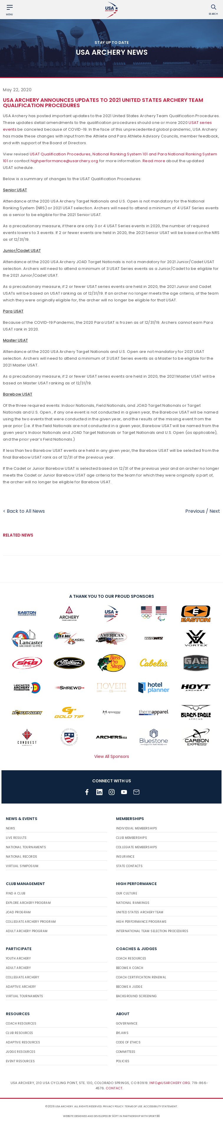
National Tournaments (26, 847)
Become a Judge (129, 987)
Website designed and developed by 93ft (91, 1116)
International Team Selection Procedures (152, 931)
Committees (126, 1052)
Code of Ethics (128, 1042)
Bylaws (122, 1033)
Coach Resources (131, 958)
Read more (154, 161)
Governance (127, 1023)
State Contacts (129, 866)
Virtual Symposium (22, 866)
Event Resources (20, 1061)
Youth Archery (18, 958)
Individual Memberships (136, 828)
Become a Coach (129, 968)
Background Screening (136, 996)
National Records (21, 856)
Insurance (125, 856)
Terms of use (133, 1106)
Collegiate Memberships (136, 847)
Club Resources (19, 1033)
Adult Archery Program (26, 931)
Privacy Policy (113, 1106)
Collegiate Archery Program (31, 921)
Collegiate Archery (22, 977)
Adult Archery (18, 968)
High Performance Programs (141, 921)
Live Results (16, 838)
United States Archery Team (139, 912)
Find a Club (15, 893)
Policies (123, 1061)
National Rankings (133, 903)
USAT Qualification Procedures (60, 154)
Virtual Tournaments (24, 996)
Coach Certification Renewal (141, 977)
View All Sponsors (111, 756)
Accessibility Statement (160, 1106)
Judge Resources (20, 1052)
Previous (195, 511)
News (10, 828)
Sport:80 (154, 1116)
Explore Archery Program (28, 903)
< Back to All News (24, 511)
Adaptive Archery (21, 987)
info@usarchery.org (169, 1082)
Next (214, 511)
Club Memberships (131, 838)
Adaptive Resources (23, 1042)
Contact (114, 1088)
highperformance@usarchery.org (64, 161)
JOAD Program (18, 912)
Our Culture (126, 893)
